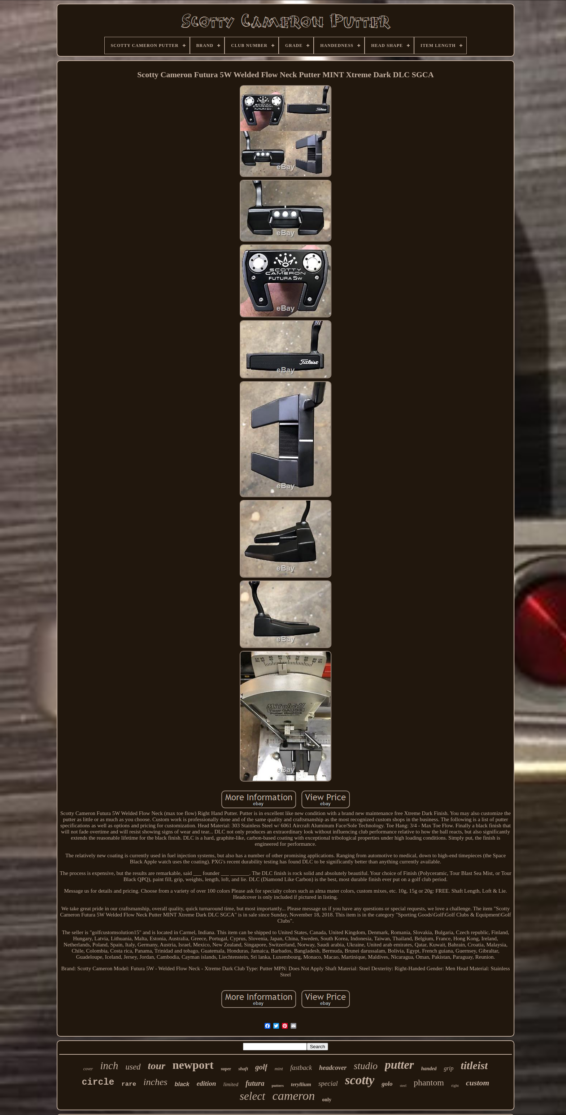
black (182, 1084)
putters (277, 1085)
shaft (243, 1068)
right (455, 1085)
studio (366, 1065)
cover (88, 1068)
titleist (474, 1065)
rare (129, 1084)
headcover (333, 1067)
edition (206, 1083)
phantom (429, 1082)
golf (261, 1067)
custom (477, 1082)
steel (403, 1086)
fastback (301, 1067)
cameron (294, 1095)
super (226, 1068)
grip (448, 1068)
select (252, 1096)
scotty (360, 1080)
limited (231, 1084)
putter (399, 1064)
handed (429, 1068)
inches (155, 1082)
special (328, 1083)
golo (387, 1083)
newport (193, 1064)
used (132, 1066)
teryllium (301, 1084)
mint (279, 1068)
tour (156, 1065)
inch (109, 1065)
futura (254, 1083)
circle (98, 1082)
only (326, 1099)
